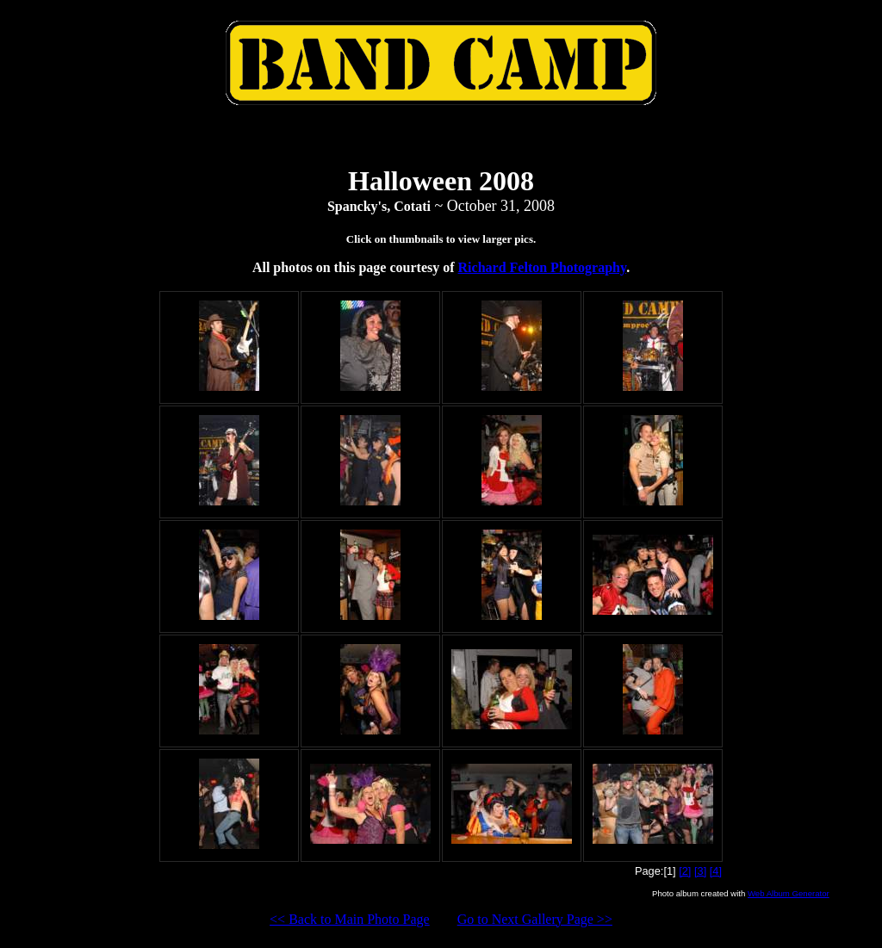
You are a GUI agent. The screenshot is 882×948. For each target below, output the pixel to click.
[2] (685, 870)
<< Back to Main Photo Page (350, 919)
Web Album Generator (788, 893)
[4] (716, 870)
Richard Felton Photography (542, 267)
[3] (700, 870)
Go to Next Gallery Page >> (534, 919)
